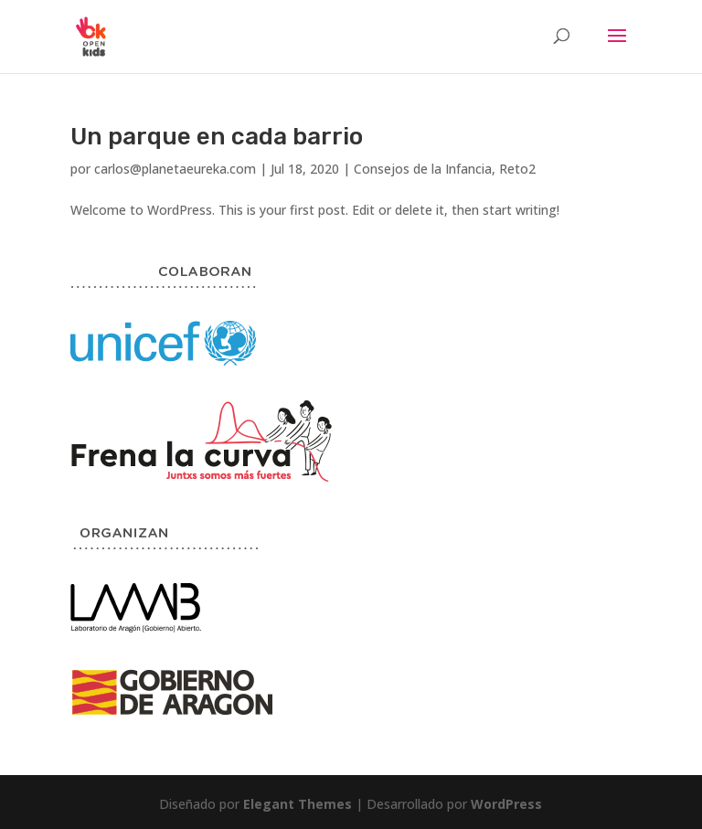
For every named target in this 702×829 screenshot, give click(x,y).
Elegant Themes (297, 804)
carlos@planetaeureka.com (175, 168)
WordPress (506, 804)
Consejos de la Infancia (423, 168)
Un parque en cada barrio (216, 136)
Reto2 (517, 168)
